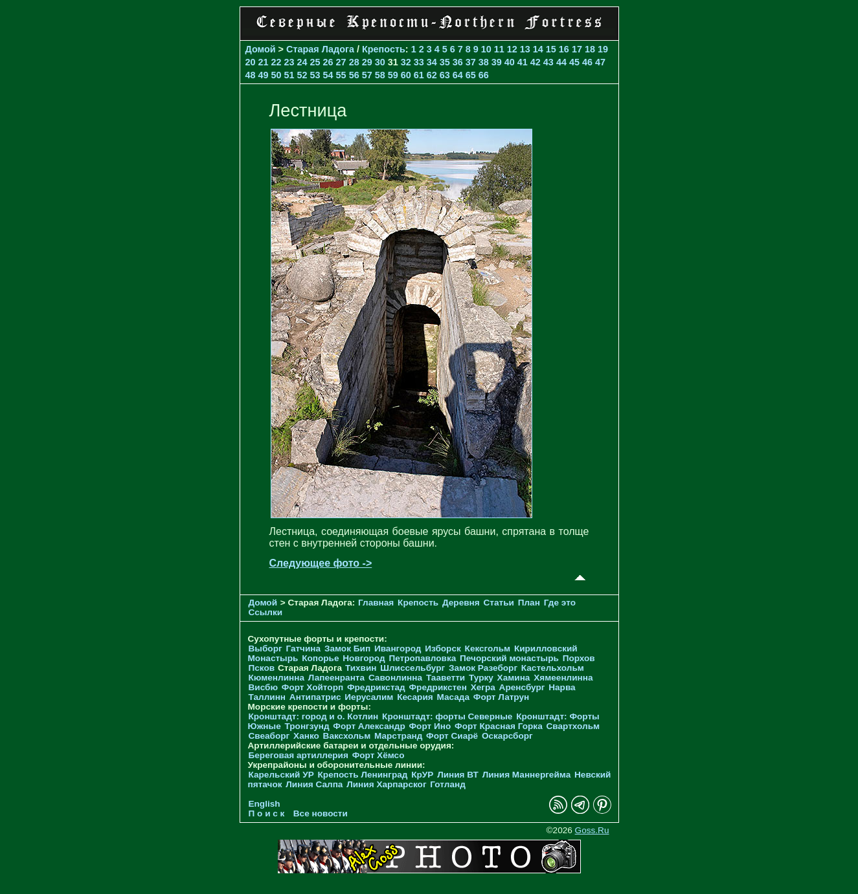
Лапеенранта (336, 677)
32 (406, 62)
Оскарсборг (507, 736)
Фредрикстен (438, 687)
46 (587, 62)
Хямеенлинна (563, 677)
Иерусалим (368, 697)
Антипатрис (315, 697)
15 (551, 49)
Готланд (448, 784)
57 (367, 75)
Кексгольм (488, 648)
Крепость (383, 49)
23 (289, 62)
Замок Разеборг (483, 668)
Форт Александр (369, 726)
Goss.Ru (592, 830)
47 (600, 62)
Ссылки (266, 612)
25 (315, 62)
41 (522, 62)
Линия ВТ (458, 775)
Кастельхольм (552, 668)
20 (250, 62)
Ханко (306, 736)
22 (276, 62)
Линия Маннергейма (526, 775)
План (529, 602)
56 (354, 75)
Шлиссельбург (412, 668)
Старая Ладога (320, 49)
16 (564, 49)
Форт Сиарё (452, 736)
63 (445, 75)
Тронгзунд (306, 726)
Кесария (415, 697)
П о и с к (267, 813)
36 (458, 62)
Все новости (320, 813)
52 (302, 75)
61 (419, 75)
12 (512, 49)
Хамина (513, 677)
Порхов (579, 658)
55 (341, 75)
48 (250, 75)
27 (341, 62)
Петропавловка (422, 658)
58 (380, 75)
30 (380, 62)
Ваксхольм (347, 736)
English (264, 804)
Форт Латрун (501, 697)
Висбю (263, 687)
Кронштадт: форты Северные (447, 716)
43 (548, 62)
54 (328, 75)
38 (484, 62)
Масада (452, 697)
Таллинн (267, 697)
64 (458, 75)
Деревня (461, 602)
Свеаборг (269, 736)
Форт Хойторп (312, 687)
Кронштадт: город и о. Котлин (314, 716)
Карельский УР (281, 775)
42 (535, 62)
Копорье (320, 658)
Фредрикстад (376, 687)
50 (276, 75)
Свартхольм (573, 726)
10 (486, 49)
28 (354, 62)
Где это (560, 602)
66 (484, 75)
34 (432, 62)
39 (496, 62)
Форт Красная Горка (499, 726)
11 (499, 49)
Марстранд (398, 736)
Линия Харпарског (386, 784)
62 (432, 75)
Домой (260, 49)
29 (367, 62)
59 (393, 75)
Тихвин (361, 668)
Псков (262, 668)
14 (538, 49)
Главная (376, 602)
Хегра (483, 687)
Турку (481, 677)
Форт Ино (430, 726)
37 (471, 62)
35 (445, 62)
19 (603, 49)
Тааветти (445, 677)
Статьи (499, 602)
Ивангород (398, 648)
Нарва (561, 687)
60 (406, 75)
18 (590, 49)
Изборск (443, 648)
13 (525, 49)
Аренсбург (522, 687)
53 (315, 75)
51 (289, 75)
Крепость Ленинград (363, 775)
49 (263, 75)
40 (509, 62)
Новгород (364, 658)
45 (574, 62)
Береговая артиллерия (298, 755)
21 (263, 62)
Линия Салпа (314, 784)
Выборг (265, 648)
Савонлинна (395, 677)
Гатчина (303, 648)
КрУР (422, 775)
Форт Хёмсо (378, 755)
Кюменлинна (277, 677)
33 (419, 62)
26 (328, 62)
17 (577, 49)
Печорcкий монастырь (509, 658)
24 (302, 62)
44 (561, 62)
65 (471, 75)
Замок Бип (347, 648)
